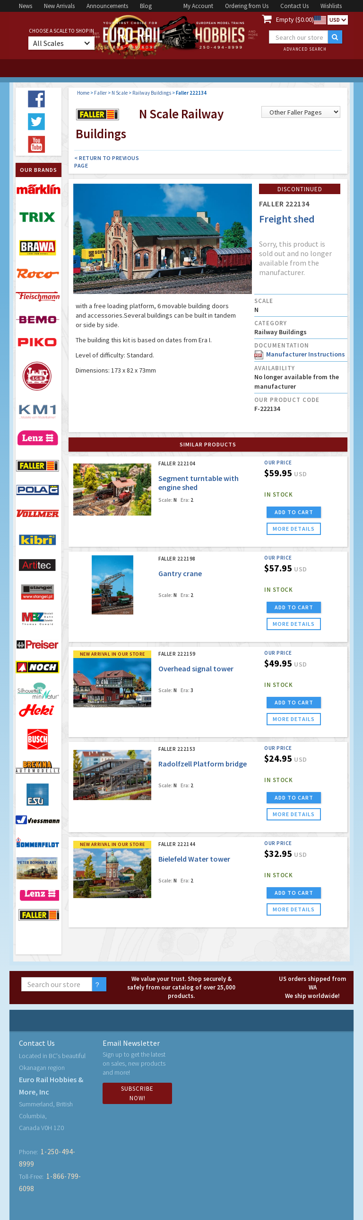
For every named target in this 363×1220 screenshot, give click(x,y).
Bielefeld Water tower (194, 859)
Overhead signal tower (195, 668)
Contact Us (294, 6)
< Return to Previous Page (106, 161)
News (25, 6)
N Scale (120, 92)
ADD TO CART (294, 512)
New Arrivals (59, 6)
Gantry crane (180, 573)
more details (294, 528)
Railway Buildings (151, 92)
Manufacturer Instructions (299, 354)
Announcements (107, 6)
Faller (100, 92)
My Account (198, 6)
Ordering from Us (246, 6)
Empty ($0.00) (295, 19)
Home (83, 92)
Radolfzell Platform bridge (202, 763)
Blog (146, 6)
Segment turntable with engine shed (198, 482)
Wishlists (331, 6)
